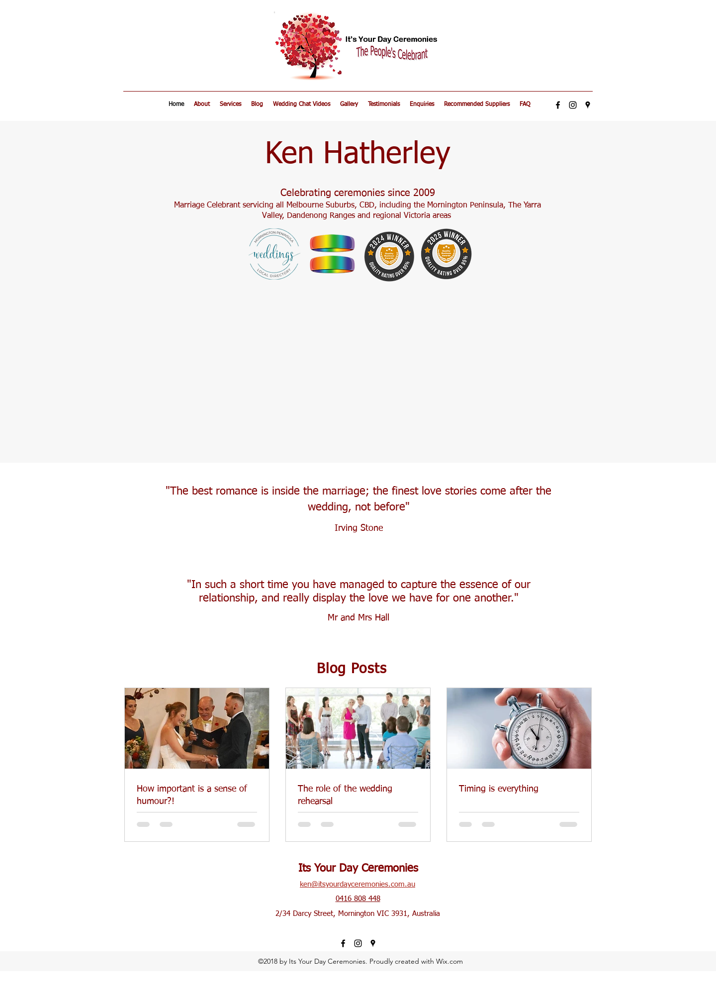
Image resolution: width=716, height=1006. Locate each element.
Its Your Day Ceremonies (358, 868)
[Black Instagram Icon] (573, 105)
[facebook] (558, 105)
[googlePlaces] (588, 105)
